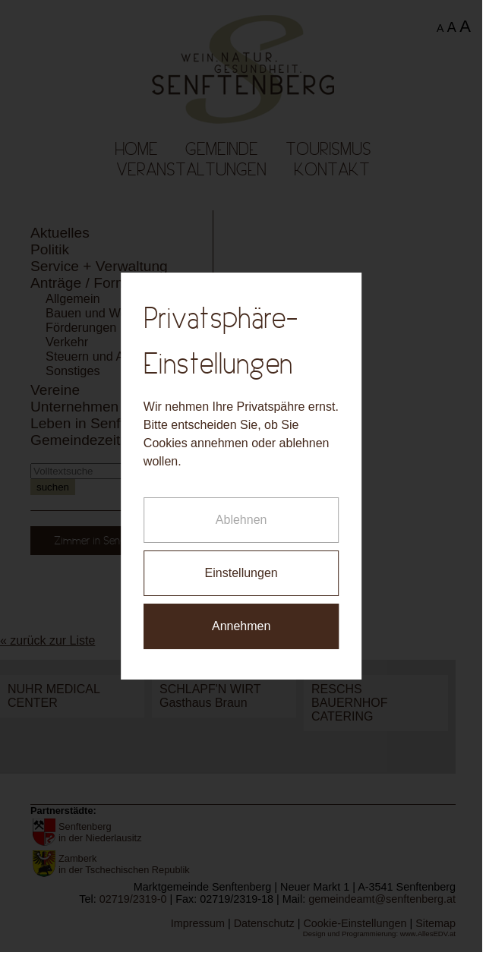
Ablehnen (238, 512)
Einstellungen (238, 565)
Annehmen (239, 618)
